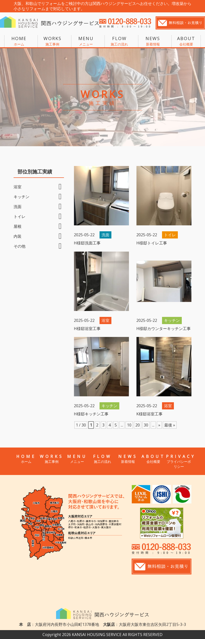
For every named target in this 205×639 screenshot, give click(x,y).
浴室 (17, 186)
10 (129, 425)
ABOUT (186, 41)
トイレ (19, 216)
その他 (19, 246)
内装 (17, 236)
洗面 (17, 206)
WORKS (52, 41)
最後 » (169, 425)
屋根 (17, 226)
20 (137, 425)
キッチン (21, 196)
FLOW (119, 41)
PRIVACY (178, 461)
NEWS (153, 41)
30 (146, 425)
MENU (86, 41)
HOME (19, 41)
